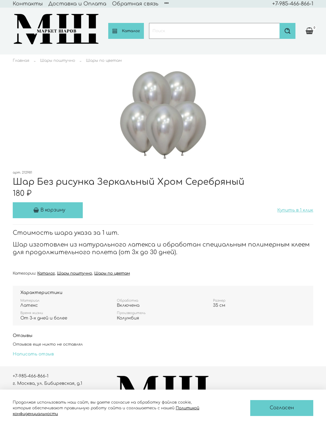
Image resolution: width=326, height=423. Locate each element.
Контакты (28, 4)
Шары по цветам (104, 60)
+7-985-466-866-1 (292, 4)
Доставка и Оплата (77, 4)
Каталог (126, 31)
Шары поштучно (57, 60)
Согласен (282, 408)
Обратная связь (135, 4)
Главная (21, 60)
